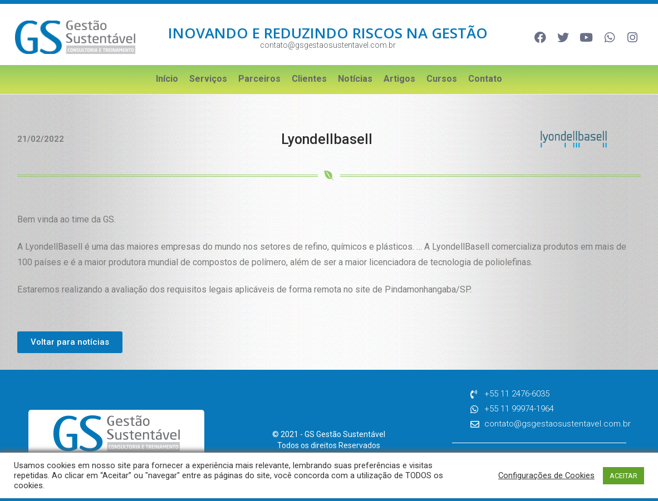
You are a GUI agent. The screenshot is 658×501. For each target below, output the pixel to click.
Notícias (355, 78)
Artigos (399, 78)
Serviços (208, 78)
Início (167, 78)
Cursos (441, 78)
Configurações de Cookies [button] (546, 475)
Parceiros (259, 78)
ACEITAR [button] (623, 476)
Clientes (309, 78)
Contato (485, 78)
